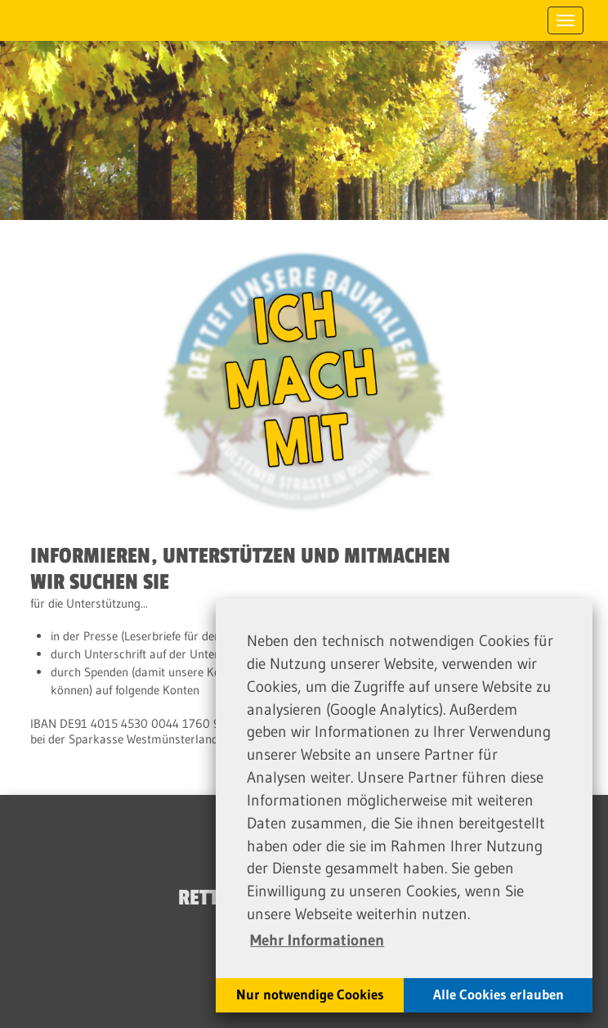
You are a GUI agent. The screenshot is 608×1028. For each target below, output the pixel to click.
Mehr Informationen (317, 939)
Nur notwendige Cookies (310, 994)
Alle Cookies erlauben (498, 994)
